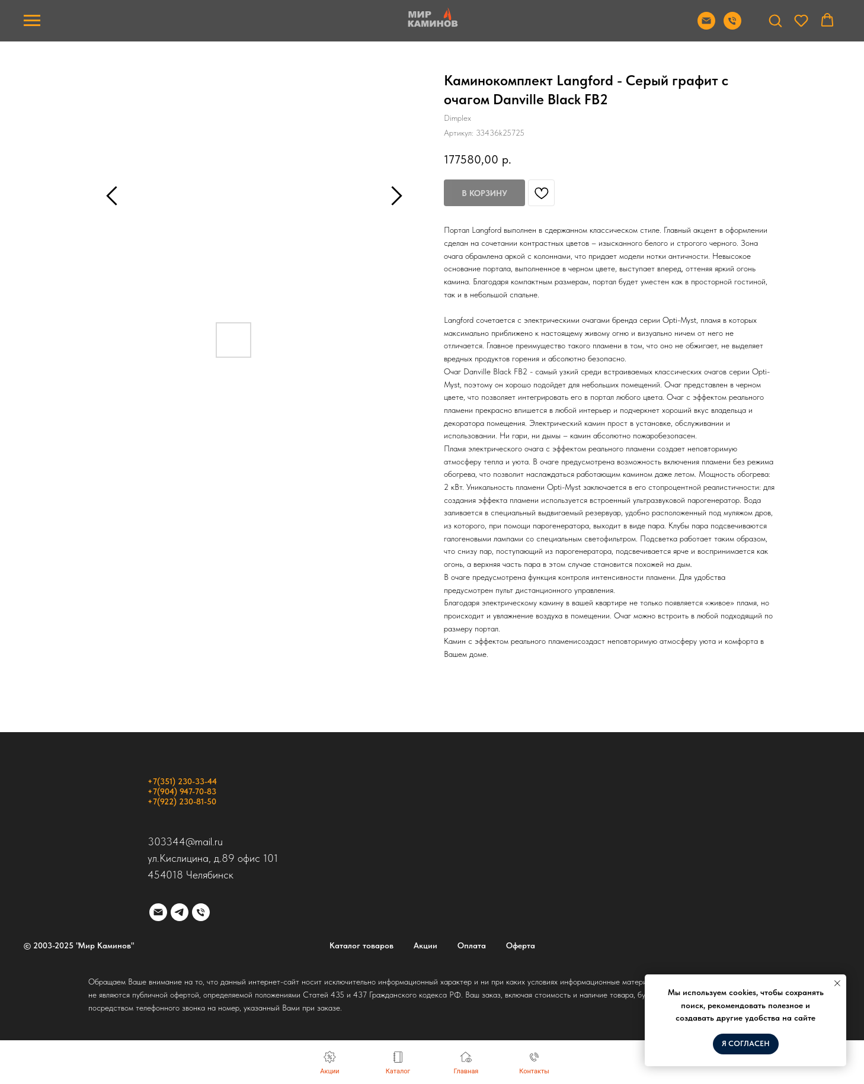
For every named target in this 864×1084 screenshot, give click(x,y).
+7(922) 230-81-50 (182, 801)
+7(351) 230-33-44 (182, 781)
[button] (775, 20)
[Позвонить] (732, 26)
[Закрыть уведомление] (837, 983)
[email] (158, 912)
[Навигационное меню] (32, 21)
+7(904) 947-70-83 (182, 791)
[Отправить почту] (706, 26)
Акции (425, 945)
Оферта (520, 945)
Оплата (471, 945)
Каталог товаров (361, 945)
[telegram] (179, 912)
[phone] (201, 912)
